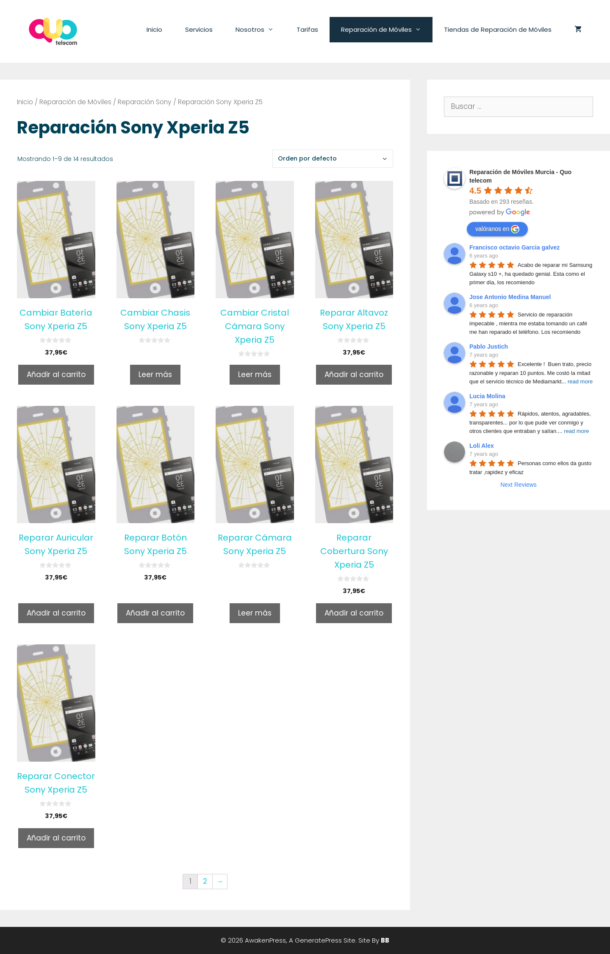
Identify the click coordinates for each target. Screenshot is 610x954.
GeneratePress (318, 940)
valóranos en (497, 229)
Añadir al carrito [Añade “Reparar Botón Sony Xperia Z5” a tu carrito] (155, 613)
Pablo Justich (488, 346)
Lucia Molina (487, 396)
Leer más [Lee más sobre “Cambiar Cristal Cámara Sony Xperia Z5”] (255, 374)
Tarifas (307, 29)
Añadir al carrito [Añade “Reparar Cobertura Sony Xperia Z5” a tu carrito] (353, 613)
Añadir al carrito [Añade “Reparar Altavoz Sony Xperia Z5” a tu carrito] (353, 374)
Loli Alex (481, 445)
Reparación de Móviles (387, 29)
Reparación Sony (145, 101)
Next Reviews (518, 484)
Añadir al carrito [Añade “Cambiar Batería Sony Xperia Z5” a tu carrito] (56, 374)
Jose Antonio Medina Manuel (510, 297)
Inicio (154, 29)
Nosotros (260, 29)
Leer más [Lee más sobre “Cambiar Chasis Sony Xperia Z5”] (155, 374)
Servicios (199, 29)
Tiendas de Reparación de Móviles (498, 29)
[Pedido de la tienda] (332, 159)
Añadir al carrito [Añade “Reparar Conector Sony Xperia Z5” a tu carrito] (56, 838)
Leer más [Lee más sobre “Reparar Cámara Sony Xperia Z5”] (255, 613)
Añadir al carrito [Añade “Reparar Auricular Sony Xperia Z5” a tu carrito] (56, 613)
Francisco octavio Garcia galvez (514, 247)
